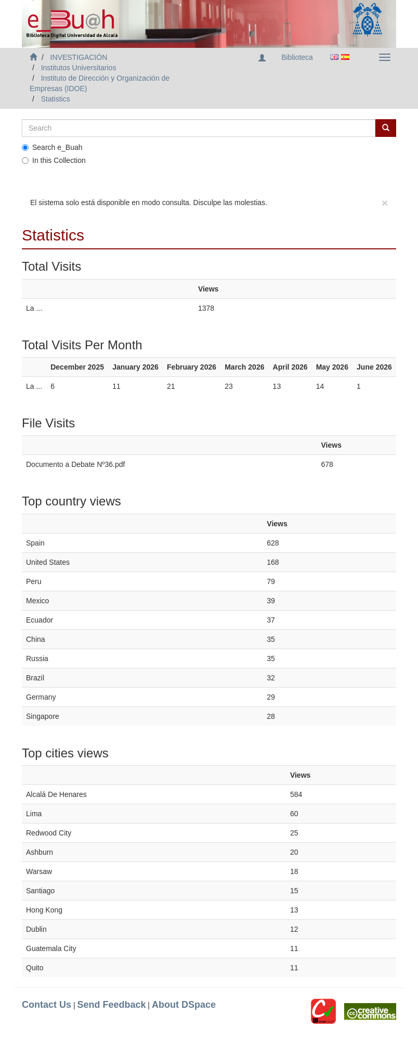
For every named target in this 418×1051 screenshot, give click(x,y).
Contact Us (46, 1004)
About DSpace (184, 1004)
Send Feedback (111, 1004)
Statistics (55, 99)
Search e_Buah (52, 147)
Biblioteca (297, 57)
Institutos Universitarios (78, 68)
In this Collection (54, 160)
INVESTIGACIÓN (79, 57)
